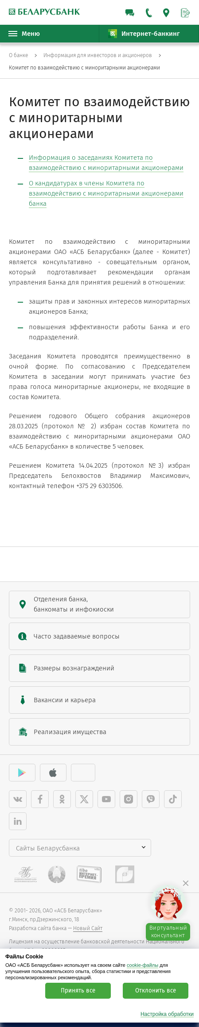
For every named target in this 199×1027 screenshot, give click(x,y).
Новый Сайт (87, 928)
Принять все (78, 990)
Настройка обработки (167, 1014)
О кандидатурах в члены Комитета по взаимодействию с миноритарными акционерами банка (106, 193)
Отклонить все (155, 990)
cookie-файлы (142, 965)
